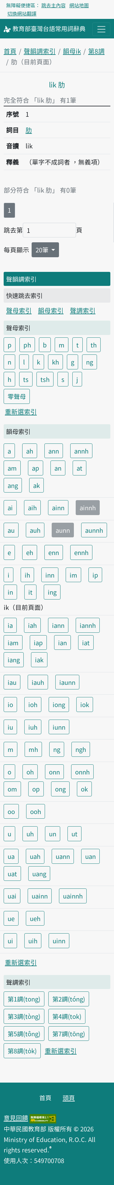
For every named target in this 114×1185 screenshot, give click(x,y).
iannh (88, 625)
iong (59, 704)
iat (86, 642)
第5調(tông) (24, 1033)
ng (89, 361)
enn (53, 552)
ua (11, 856)
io (10, 704)
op (36, 788)
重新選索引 (21, 411)
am (12, 467)
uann (63, 856)
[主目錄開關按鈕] (101, 29)
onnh (82, 771)
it (30, 591)
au (11, 530)
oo (11, 811)
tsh (45, 379)
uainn (40, 895)
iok (84, 704)
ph (27, 344)
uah (35, 856)
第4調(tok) (66, 1016)
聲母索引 (19, 310)
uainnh (73, 895)
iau (12, 682)
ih (27, 574)
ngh (80, 749)
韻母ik (72, 50)
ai (10, 507)
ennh (81, 552)
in (10, 591)
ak (36, 485)
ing (52, 591)
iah (32, 625)
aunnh (94, 530)
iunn (59, 726)
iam (13, 642)
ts (26, 379)
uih (32, 940)
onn (54, 771)
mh (33, 749)
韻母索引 (51, 310)
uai (12, 895)
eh (29, 552)
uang (39, 873)
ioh (32, 704)
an (57, 467)
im (73, 574)
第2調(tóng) (68, 998)
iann (58, 625)
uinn (59, 940)
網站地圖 (79, 5)
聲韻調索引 (40, 50)
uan (90, 856)
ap (35, 467)
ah (29, 450)
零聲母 (17, 396)
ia (10, 625)
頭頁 (69, 1097)
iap (38, 642)
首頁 (10, 50)
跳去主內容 (53, 5)
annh (81, 450)
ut (74, 833)
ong (60, 788)
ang (13, 485)
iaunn (67, 682)
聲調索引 (82, 310)
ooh (35, 811)
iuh (32, 726)
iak (39, 659)
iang (14, 659)
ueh (35, 918)
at (79, 467)
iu (10, 726)
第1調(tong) (24, 998)
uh (30, 833)
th (94, 344)
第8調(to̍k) (22, 1050)
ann (53, 450)
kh (55, 361)
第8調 (96, 50)
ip (95, 574)
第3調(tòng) (24, 1016)
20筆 (43, 249)
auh (35, 530)
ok (84, 788)
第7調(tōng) (68, 1033)
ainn (58, 507)
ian (62, 642)
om (12, 788)
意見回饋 (16, 1117)
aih (32, 507)
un (52, 833)
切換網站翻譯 (21, 13)
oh (30, 771)
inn (49, 574)
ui (10, 940)
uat (12, 873)
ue (11, 918)
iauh (38, 682)
